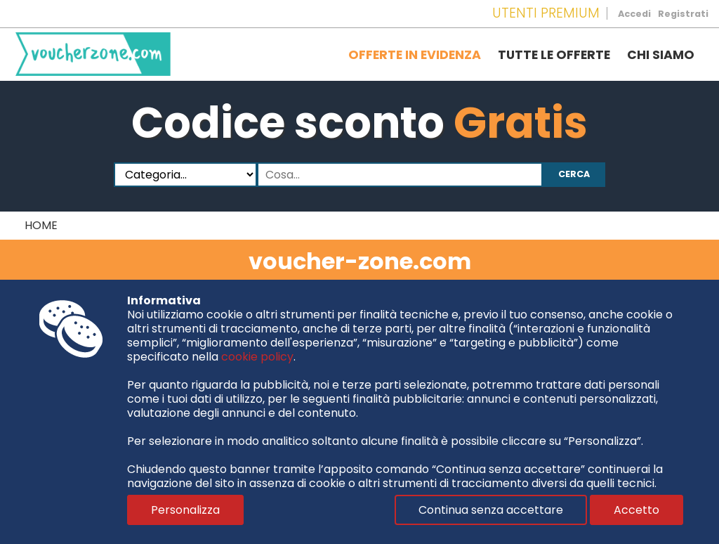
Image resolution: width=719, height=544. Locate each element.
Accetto (636, 510)
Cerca (574, 174)
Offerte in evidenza (414, 54)
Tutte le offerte (554, 54)
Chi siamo (660, 54)
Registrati (683, 14)
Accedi (634, 14)
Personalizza (185, 510)
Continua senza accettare (490, 510)
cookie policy (257, 357)
